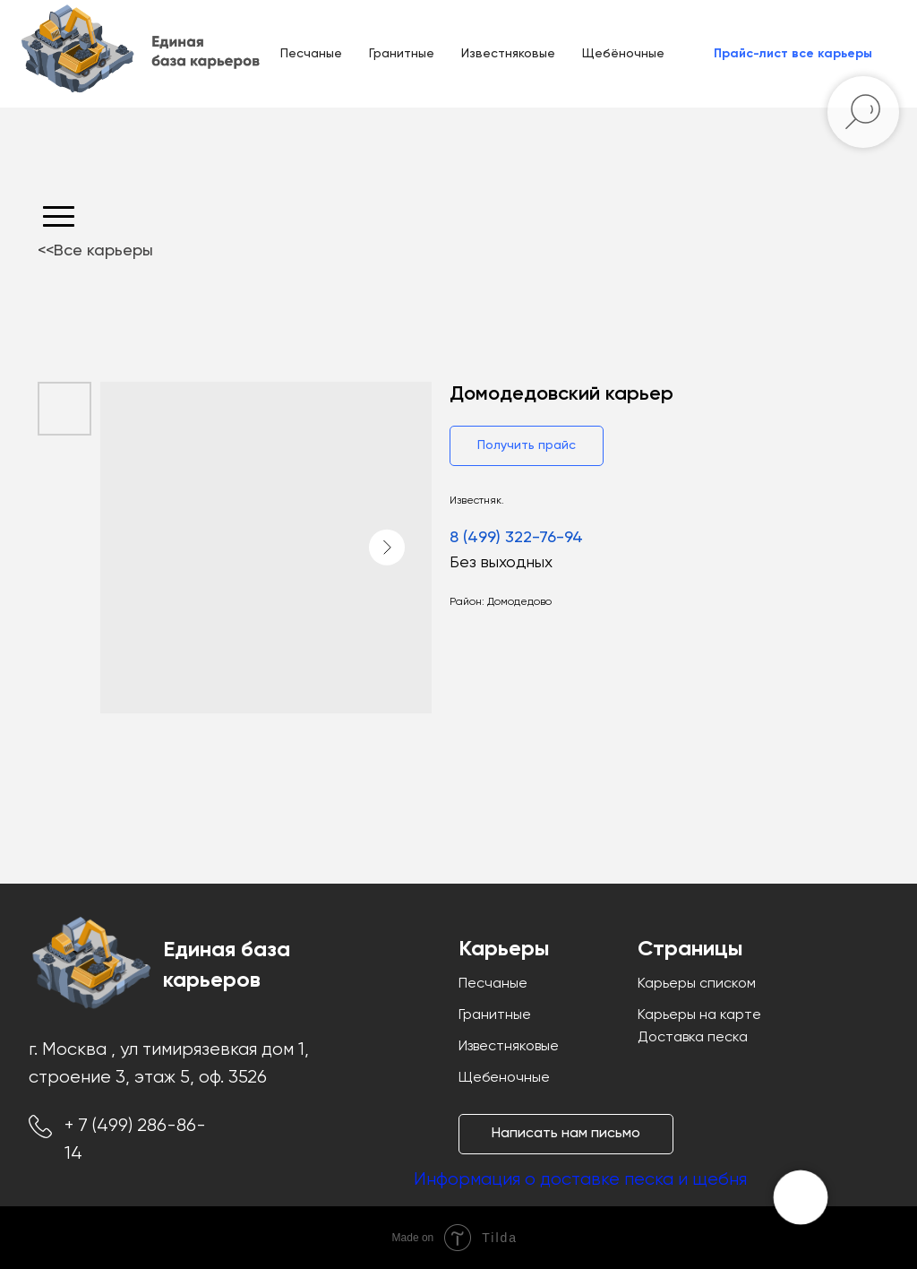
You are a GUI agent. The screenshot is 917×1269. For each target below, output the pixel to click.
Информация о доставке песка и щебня (580, 1179)
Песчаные (311, 53)
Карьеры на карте (699, 1015)
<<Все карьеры (95, 251)
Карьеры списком (697, 984)
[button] (793, 54)
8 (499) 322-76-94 (516, 538)
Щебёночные (623, 53)
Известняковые (508, 53)
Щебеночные (504, 1078)
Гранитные (401, 53)
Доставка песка (693, 1038)
